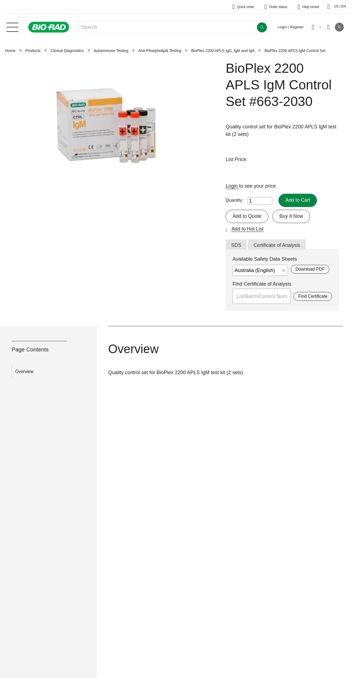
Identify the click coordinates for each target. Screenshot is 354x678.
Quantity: (234, 200)
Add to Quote (247, 216)
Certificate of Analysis (277, 245)
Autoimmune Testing (111, 50)
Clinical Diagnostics (67, 50)
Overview (24, 371)
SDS (236, 245)
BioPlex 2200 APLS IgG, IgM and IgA (223, 50)
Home (10, 50)
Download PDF (310, 269)
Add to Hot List (247, 229)
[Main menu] (12, 26)
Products (33, 50)
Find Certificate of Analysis (262, 284)
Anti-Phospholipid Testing (159, 50)
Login (232, 186)
